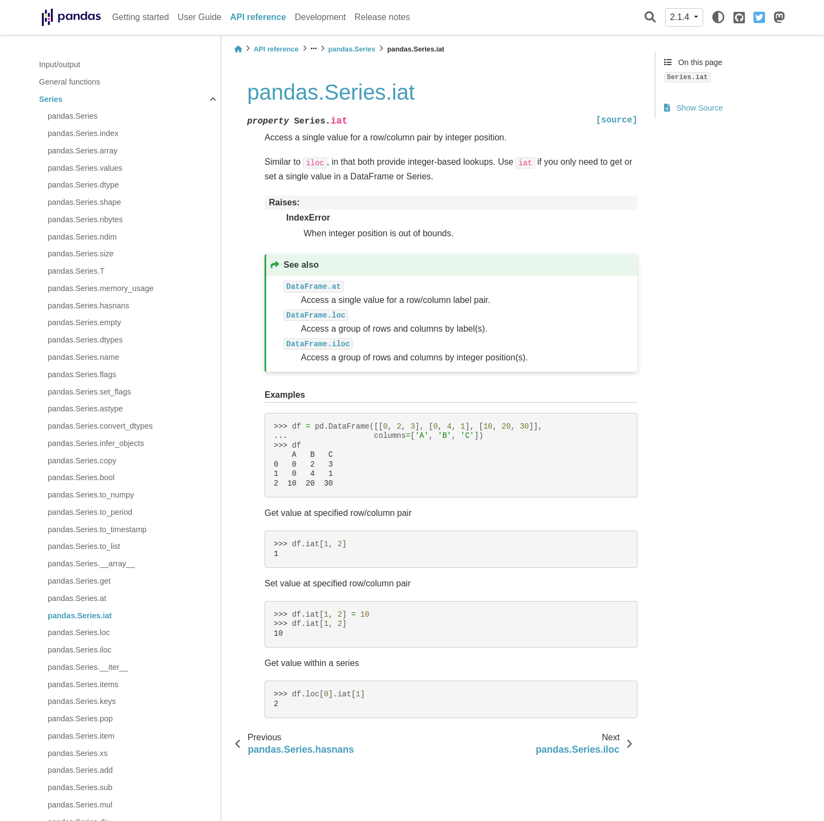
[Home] (238, 49)
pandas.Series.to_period (90, 512)
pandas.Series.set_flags (89, 391)
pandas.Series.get (79, 581)
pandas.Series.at (77, 598)
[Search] (650, 17)
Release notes (382, 17)
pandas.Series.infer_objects (96, 443)
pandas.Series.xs (77, 753)
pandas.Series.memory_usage (100, 288)
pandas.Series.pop (80, 718)
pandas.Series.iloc (80, 649)
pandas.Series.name (83, 357)
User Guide (200, 17)
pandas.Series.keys (82, 701)
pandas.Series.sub (80, 787)
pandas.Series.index (83, 133)
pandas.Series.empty (84, 322)
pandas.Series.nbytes (85, 219)
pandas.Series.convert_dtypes (100, 426)
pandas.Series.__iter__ (88, 667)
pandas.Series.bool (81, 477)
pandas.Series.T (76, 271)
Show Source (693, 108)
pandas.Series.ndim (82, 236)
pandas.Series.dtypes (85, 339)
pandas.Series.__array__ (91, 563)
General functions (69, 81)
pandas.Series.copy (82, 460)
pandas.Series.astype (85, 408)
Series (50, 99)
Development (320, 17)
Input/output (59, 64)
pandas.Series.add (80, 770)
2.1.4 (681, 17)
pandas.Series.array (83, 150)
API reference (258, 17)
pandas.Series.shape (84, 202)
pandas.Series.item (81, 736)
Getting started (140, 17)
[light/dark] (718, 17)
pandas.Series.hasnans (88, 305)
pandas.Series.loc (79, 632)
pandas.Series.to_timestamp (97, 529)
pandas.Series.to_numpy (91, 494)
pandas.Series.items (83, 684)
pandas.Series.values (85, 168)
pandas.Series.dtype (83, 184)
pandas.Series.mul (80, 804)
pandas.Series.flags (82, 374)
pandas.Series (73, 116)
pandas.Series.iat (80, 615)
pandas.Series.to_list (84, 546)
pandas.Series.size (81, 253)
